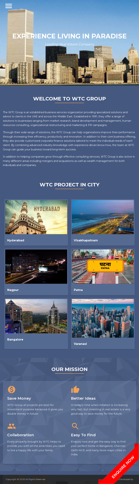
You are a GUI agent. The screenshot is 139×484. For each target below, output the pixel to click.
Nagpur (13, 290)
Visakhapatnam (86, 240)
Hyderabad (15, 240)
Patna (78, 290)
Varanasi (80, 344)
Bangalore (15, 339)
